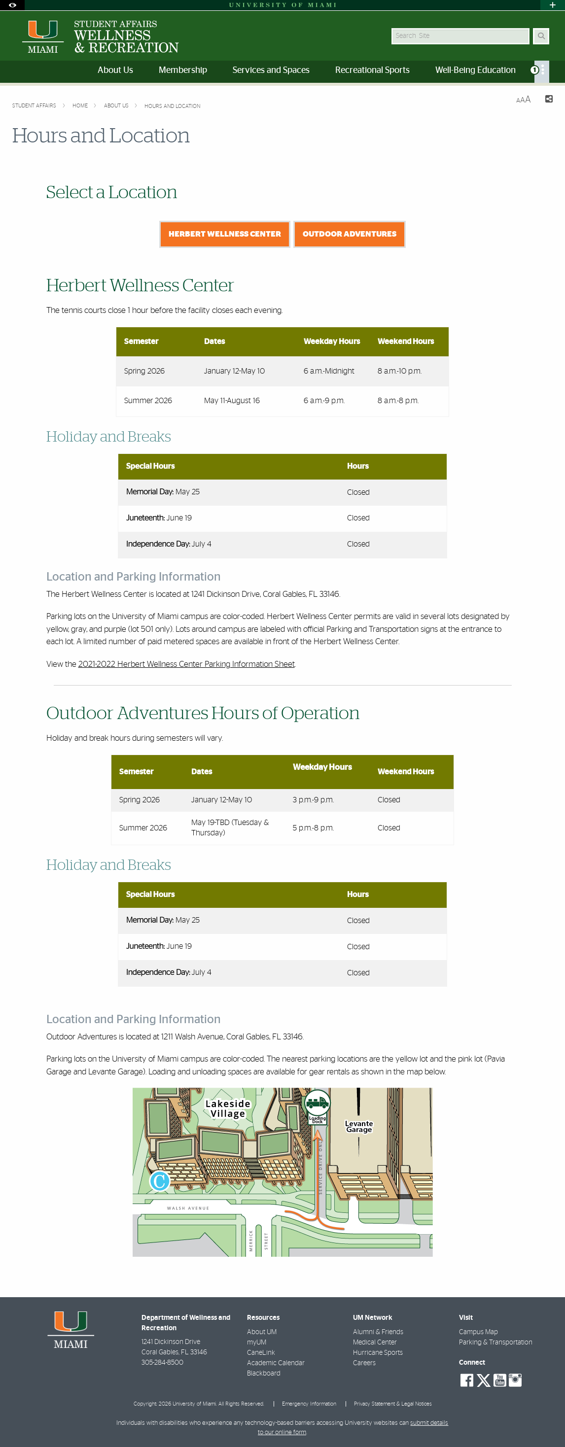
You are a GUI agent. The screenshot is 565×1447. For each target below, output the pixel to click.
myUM (256, 1342)
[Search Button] (541, 36)
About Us (117, 105)
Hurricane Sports (378, 1352)
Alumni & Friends (378, 1332)
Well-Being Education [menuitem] (475, 70)
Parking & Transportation (495, 1342)
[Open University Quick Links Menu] (552, 5)
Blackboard (264, 1373)
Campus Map (478, 1332)
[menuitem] (541, 72)
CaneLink (261, 1352)
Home (80, 105)
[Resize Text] (523, 99)
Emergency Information (309, 1404)
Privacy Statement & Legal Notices (393, 1404)
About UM (262, 1332)
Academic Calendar (276, 1363)
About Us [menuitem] (115, 70)
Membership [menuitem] (183, 70)
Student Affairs (35, 105)
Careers (364, 1363)
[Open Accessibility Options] (12, 5)
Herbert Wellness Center (225, 234)
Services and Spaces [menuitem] (271, 70)
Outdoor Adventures (349, 234)
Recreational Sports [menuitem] (372, 70)
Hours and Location (172, 106)
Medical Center (375, 1342)
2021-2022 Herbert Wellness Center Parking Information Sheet (186, 664)
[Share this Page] (546, 100)
